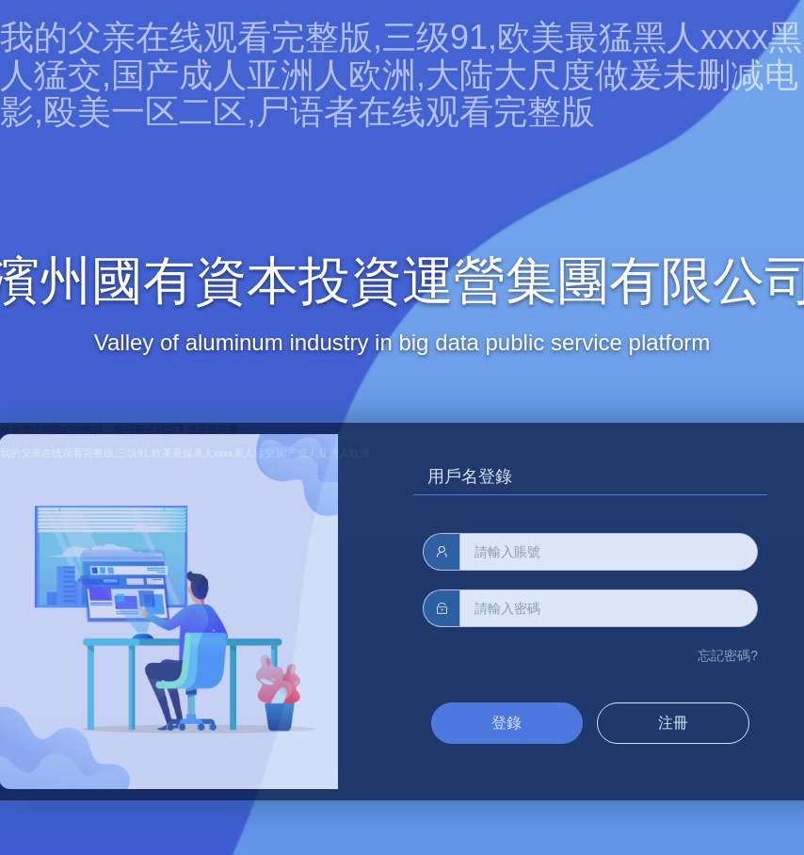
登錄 (506, 723)
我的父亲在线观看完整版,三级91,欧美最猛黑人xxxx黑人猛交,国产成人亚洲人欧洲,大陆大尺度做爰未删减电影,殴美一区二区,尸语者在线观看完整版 (401, 74)
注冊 (673, 723)
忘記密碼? (728, 655)
